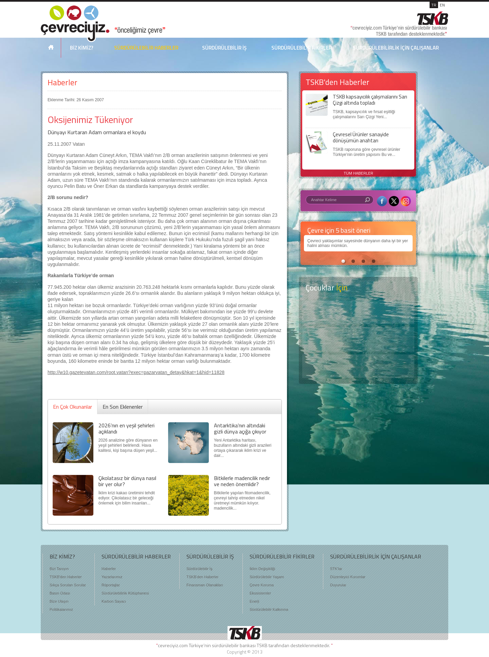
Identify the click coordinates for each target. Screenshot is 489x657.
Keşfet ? (358, 312)
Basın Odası (60, 593)
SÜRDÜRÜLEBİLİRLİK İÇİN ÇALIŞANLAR (396, 48)
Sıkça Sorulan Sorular (68, 585)
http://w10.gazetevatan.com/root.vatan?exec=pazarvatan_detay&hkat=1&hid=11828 (136, 372)
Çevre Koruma (262, 585)
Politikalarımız (61, 609)
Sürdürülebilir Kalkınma (269, 609)
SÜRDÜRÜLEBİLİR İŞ (224, 48)
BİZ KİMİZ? (81, 48)
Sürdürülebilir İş (199, 569)
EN (442, 5)
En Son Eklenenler (123, 407)
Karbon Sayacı (114, 601)
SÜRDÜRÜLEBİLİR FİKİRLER (301, 48)
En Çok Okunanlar (72, 407)
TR (433, 5)
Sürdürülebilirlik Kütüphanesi (125, 593)
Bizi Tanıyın (59, 569)
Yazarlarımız (112, 577)
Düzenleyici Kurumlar (347, 577)
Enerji (254, 601)
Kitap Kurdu (358, 366)
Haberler (62, 82)
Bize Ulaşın (59, 601)
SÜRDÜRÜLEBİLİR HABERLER (146, 48)
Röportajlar (111, 585)
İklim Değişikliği (262, 569)
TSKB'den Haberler (66, 577)
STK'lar (336, 569)
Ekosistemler (260, 593)
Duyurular (338, 585)
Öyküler (358, 339)
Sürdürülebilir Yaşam (267, 577)
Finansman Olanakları (204, 585)
